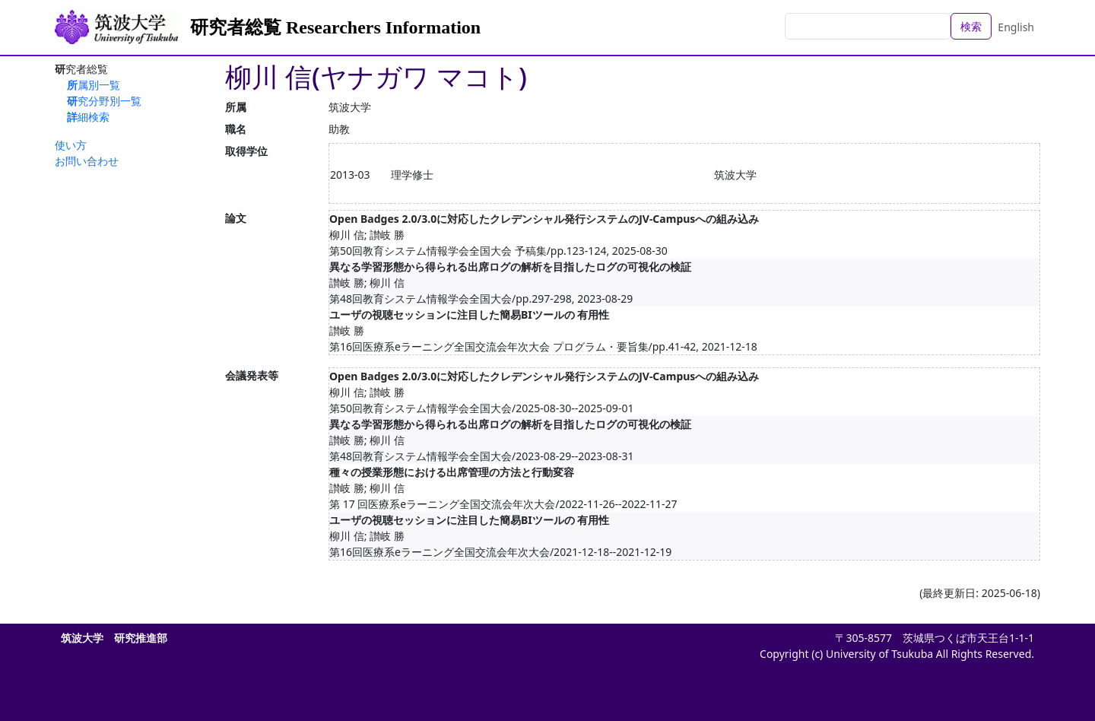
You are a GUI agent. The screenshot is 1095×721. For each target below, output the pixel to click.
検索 (971, 26)
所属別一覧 (93, 85)
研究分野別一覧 (104, 101)
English (1016, 27)
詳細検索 (88, 117)
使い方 (71, 145)
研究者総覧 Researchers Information (335, 27)
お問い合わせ (87, 161)
